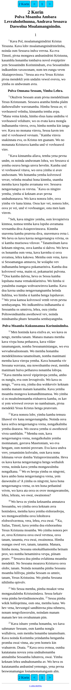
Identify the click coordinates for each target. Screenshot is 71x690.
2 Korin (24, 4)
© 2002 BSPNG (35, 686)
